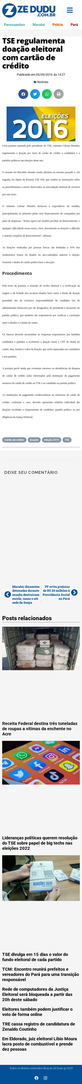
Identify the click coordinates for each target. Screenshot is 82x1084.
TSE (67, 439)
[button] (23, 94)
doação (34, 439)
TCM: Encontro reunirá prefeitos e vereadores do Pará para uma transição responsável (40, 974)
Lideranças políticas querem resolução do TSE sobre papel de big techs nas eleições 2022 (39, 843)
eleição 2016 (51, 439)
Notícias (42, 82)
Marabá (39, 25)
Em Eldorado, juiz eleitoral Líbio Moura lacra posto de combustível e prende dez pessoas (39, 1044)
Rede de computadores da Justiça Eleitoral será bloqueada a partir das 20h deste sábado (37, 994)
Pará (74, 25)
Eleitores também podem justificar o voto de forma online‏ (37, 1012)
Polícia (57, 25)
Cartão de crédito (14, 439)
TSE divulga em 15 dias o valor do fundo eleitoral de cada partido (35, 957)
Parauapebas (14, 25)
